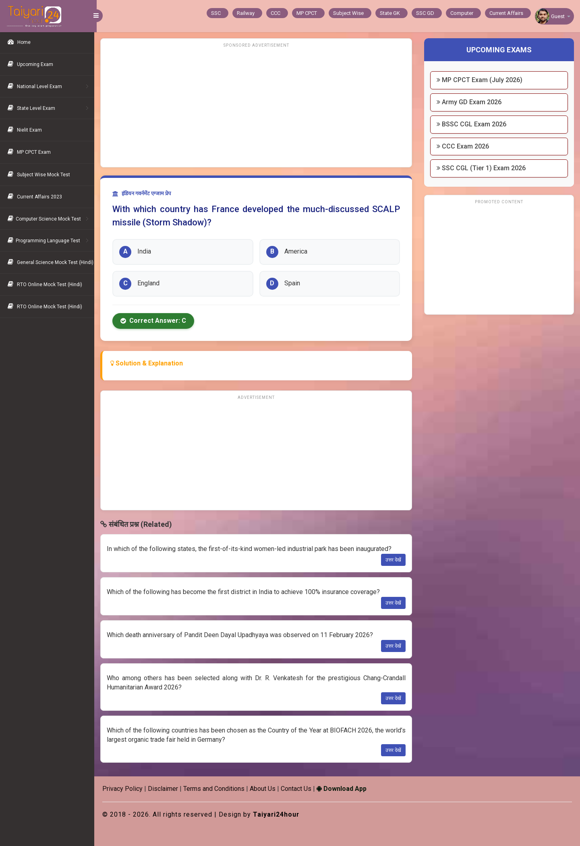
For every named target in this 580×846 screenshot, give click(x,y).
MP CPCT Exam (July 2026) (480, 80)
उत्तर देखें (394, 560)
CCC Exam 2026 (463, 146)
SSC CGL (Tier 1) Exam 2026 (481, 168)
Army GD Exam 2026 (469, 102)
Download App (344, 788)
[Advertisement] (257, 106)
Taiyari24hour (278, 814)
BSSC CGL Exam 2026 (472, 124)
